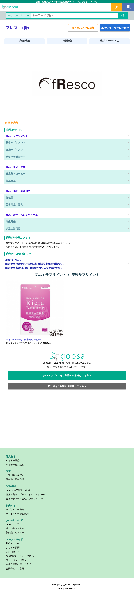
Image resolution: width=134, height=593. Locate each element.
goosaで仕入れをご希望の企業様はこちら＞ (67, 375)
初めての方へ (13, 543)
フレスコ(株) (17, 27)
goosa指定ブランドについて (20, 556)
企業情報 (67, 40)
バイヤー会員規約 (15, 464)
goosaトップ (12, 524)
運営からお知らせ (15, 528)
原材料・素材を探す (16, 479)
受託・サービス (109, 40)
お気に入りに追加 (82, 27)
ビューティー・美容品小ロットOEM (24, 498)
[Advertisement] (67, 420)
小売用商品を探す (15, 475)
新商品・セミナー (15, 532)
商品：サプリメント (50, 275)
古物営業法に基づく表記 (18, 564)
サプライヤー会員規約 (17, 513)
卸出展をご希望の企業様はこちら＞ (67, 386)
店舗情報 (24, 40)
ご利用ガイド (13, 551)
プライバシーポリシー (17, 560)
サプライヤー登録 (15, 509)
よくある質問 (13, 547)
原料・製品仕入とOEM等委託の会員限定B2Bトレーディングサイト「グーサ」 (67, 2)
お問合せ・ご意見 (15, 568)
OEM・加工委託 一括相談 (19, 490)
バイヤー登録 (13, 460)
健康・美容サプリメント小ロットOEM (25, 494)
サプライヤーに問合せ (115, 27)
